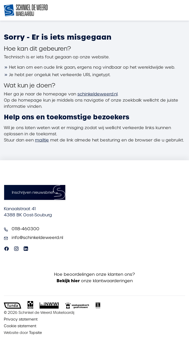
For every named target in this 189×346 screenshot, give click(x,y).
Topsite (35, 332)
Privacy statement (21, 319)
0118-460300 (25, 229)
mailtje (42, 140)
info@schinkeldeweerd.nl (37, 237)
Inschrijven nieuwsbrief (33, 192)
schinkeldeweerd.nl (97, 94)
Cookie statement (20, 326)
